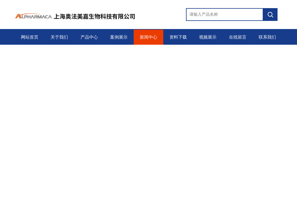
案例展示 (119, 37)
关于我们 (59, 37)
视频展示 (208, 37)
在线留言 (237, 37)
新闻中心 (148, 37)
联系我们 (267, 37)
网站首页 (29, 37)
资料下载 (178, 37)
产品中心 (89, 37)
